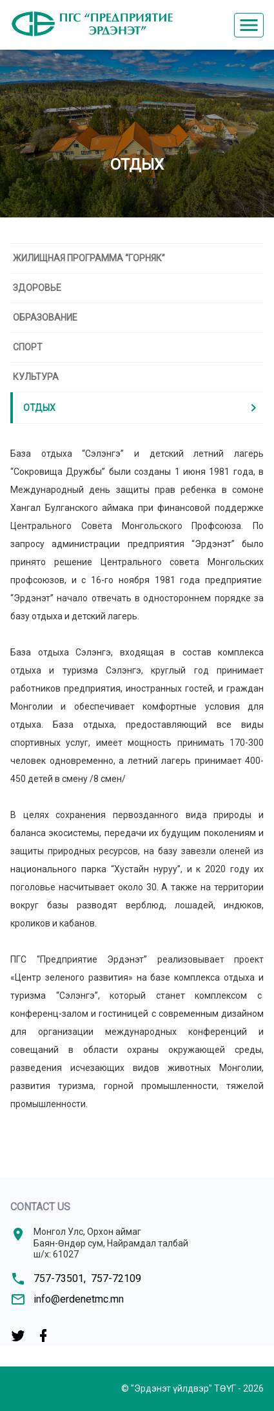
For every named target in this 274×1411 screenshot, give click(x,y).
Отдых (142, 407)
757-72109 (116, 1278)
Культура (36, 377)
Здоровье (37, 288)
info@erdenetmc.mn (79, 1299)
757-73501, (60, 1278)
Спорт (28, 347)
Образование (45, 317)
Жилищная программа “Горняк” (89, 258)
